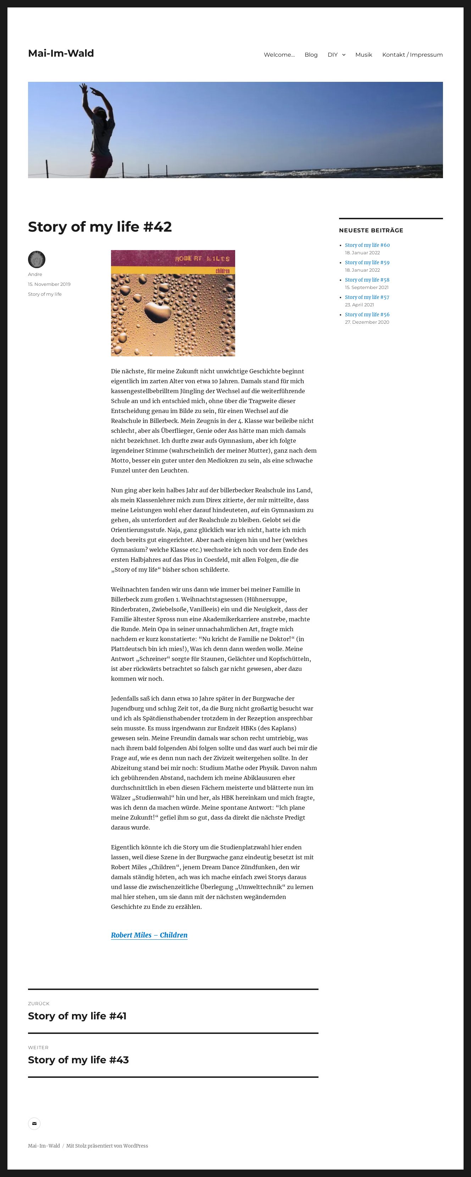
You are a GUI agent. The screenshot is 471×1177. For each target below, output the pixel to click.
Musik (363, 54)
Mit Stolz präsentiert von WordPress (107, 1146)
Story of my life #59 (367, 263)
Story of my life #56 (367, 315)
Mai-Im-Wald (61, 53)
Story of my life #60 (367, 245)
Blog (311, 54)
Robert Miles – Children (149, 935)
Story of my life (45, 294)
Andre (35, 274)
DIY (333, 54)
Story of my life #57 (367, 297)
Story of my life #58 (367, 280)
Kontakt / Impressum (412, 54)
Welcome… (279, 54)
